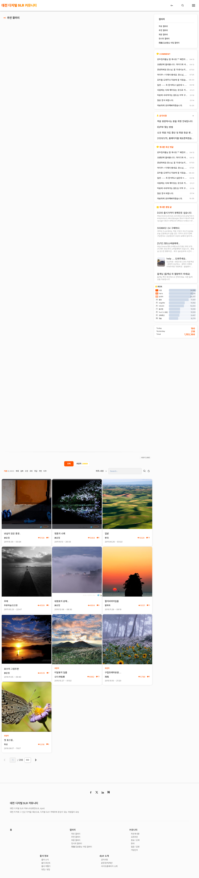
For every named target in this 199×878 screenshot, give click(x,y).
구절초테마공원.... (113, 672)
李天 (107, 538)
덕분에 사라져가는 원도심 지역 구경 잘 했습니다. (172, 95)
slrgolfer (162, 303)
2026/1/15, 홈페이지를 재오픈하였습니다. (175, 138)
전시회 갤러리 (77, 844)
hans (161, 294)
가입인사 (134, 850)
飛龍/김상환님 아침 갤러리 (82, 847)
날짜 (21, 471)
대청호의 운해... (61, 601)
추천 (40, 471)
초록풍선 (161, 316)
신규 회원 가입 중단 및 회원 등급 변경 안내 (175, 132)
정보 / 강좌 (136, 841)
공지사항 (105, 860)
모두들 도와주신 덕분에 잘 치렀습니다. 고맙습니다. (171, 80)
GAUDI (161, 306)
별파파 (107, 606)
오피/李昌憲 (59, 677)
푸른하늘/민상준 (11, 606)
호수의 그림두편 (11, 669)
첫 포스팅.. (9, 740)
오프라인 (134, 837)
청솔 (160, 319)
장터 (133, 844)
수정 (26, 471)
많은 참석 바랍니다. (165, 100)
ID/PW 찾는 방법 (165, 127)
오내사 (161, 297)
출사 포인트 (46, 864)
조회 (31, 471)
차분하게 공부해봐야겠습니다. (170, 105)
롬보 (160, 300)
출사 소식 (45, 860)
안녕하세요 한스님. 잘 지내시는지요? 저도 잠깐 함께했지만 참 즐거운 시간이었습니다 (172, 70)
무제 (6, 601)
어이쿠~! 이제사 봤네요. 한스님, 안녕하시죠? (172, 75)
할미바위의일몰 (112, 601)
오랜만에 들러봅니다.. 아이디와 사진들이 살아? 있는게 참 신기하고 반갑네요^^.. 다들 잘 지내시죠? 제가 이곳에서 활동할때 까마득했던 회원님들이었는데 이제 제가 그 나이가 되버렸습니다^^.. (172, 64)
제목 (17, 471)
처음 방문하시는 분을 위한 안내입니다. (175, 121)
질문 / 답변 (136, 847)
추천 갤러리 (13, 18)
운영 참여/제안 (107, 864)
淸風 (107, 677)
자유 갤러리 (76, 834)
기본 (9, 471)
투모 (6, 744)
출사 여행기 (46, 867)
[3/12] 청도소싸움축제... (168, 243)
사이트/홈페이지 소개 (110, 867)
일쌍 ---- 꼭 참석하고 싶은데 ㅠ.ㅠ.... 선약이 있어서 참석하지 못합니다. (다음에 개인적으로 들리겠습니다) (172, 85)
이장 (160, 291)
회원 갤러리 (76, 841)
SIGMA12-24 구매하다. (168, 228)
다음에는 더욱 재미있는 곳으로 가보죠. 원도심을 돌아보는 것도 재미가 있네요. (172, 90)
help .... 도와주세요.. (177, 259)
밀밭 (107, 533)
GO (27, 760)
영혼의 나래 (59, 533)
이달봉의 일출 (60, 672)
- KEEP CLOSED (145, 458)
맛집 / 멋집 (46, 870)
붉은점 (7, 538)
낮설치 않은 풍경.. (12, 533)
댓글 (35, 471)
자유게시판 (135, 834)
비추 (45, 471)
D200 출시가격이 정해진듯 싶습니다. (174, 213)
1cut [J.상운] (163, 313)
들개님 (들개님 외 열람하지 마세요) (173, 274)
